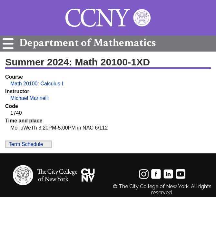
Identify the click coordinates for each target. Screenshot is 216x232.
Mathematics (86, 42)
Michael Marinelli (29, 98)
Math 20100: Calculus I (36, 83)
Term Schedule (26, 144)
